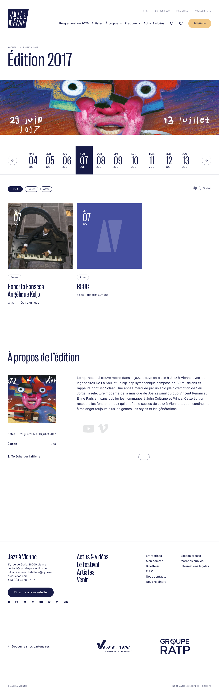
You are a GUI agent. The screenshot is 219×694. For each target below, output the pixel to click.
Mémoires (182, 10)
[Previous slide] (12, 160)
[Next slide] (206, 160)
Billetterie (200, 23)
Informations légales (195, 566)
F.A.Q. (150, 571)
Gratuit (207, 188)
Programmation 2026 (74, 23)
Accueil (12, 47)
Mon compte (154, 561)
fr (143, 10)
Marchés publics (192, 561)
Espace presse (191, 556)
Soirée (31, 189)
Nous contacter (157, 576)
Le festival (88, 564)
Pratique (131, 23)
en (147, 10)
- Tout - (15, 189)
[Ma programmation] (181, 23)
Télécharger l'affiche (25, 456)
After (46, 189)
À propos (112, 23)
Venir (82, 580)
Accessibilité (203, 10)
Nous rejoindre (156, 582)
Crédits (206, 686)
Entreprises (162, 10)
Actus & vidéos (153, 23)
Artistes (97, 23)
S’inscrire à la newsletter (30, 592)
